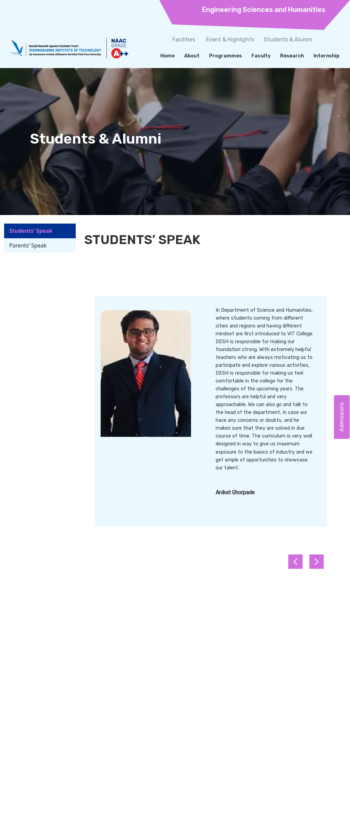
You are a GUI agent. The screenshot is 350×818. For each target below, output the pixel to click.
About (192, 56)
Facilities (183, 39)
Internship (326, 56)
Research (292, 56)
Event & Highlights (230, 39)
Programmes (225, 56)
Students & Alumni (288, 39)
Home (167, 56)
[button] (316, 561)
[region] (210, 421)
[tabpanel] (210, 412)
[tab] (40, 231)
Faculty (261, 56)
